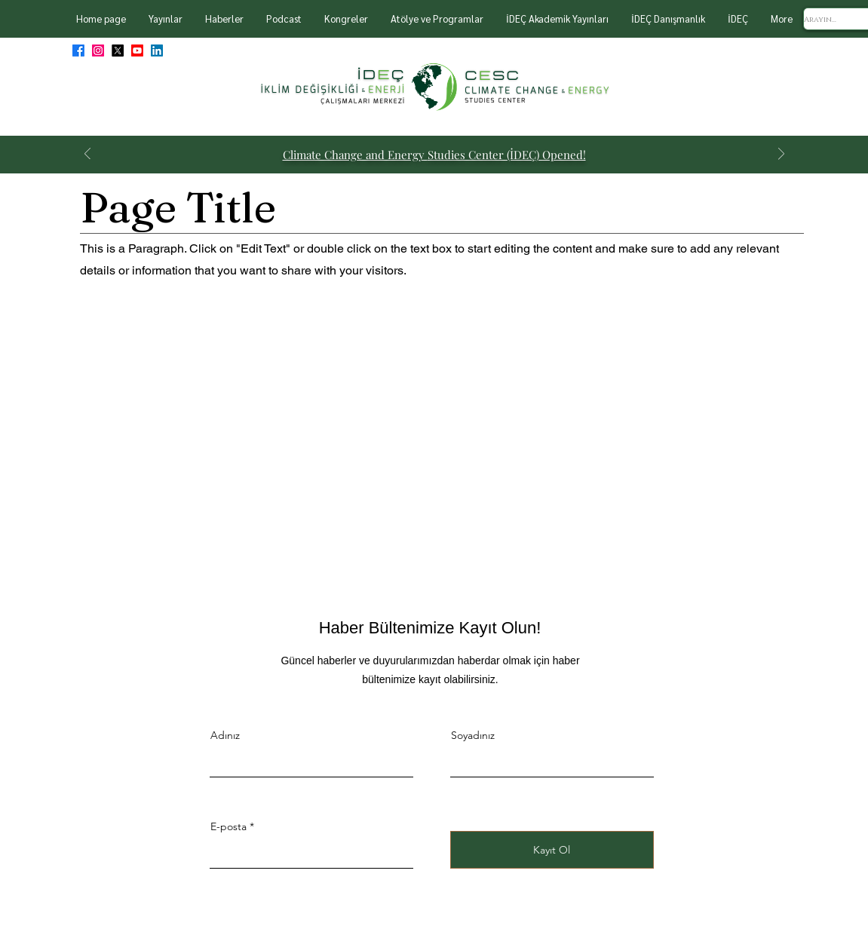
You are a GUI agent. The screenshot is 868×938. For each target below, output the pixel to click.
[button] (165, 19)
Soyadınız (473, 735)
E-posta (228, 826)
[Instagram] (98, 50)
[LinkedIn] (157, 50)
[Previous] (87, 155)
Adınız (225, 735)
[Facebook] (78, 50)
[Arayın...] (834, 19)
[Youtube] (137, 50)
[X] (118, 50)
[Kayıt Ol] (552, 850)
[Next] (781, 155)
